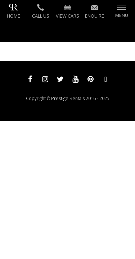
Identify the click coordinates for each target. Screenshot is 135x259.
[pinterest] (90, 78)
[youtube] (75, 78)
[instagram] (45, 78)
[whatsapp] (105, 78)
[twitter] (60, 78)
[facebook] (30, 78)
